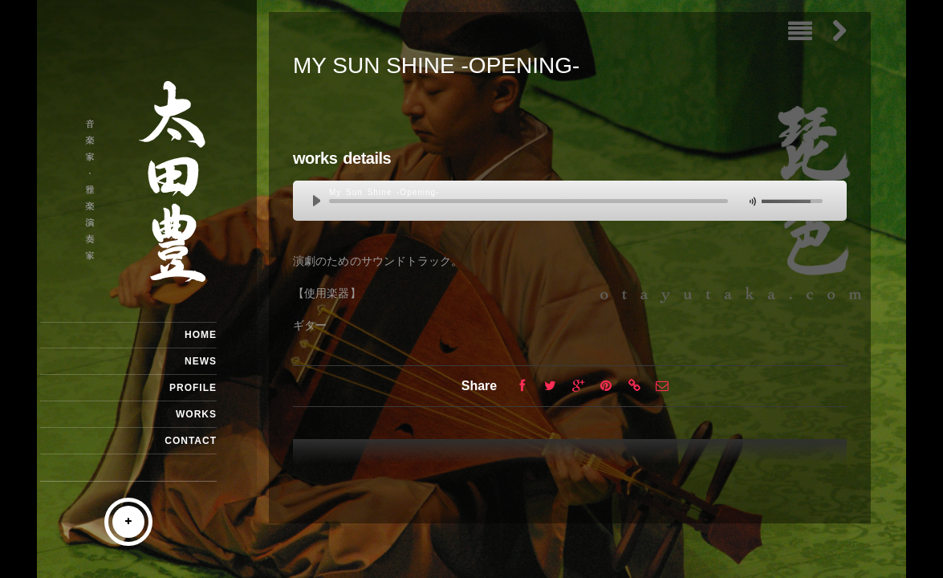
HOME (201, 334)
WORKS (196, 414)
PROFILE (193, 387)
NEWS (201, 361)
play (320, 201)
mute (751, 202)
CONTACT (191, 440)
